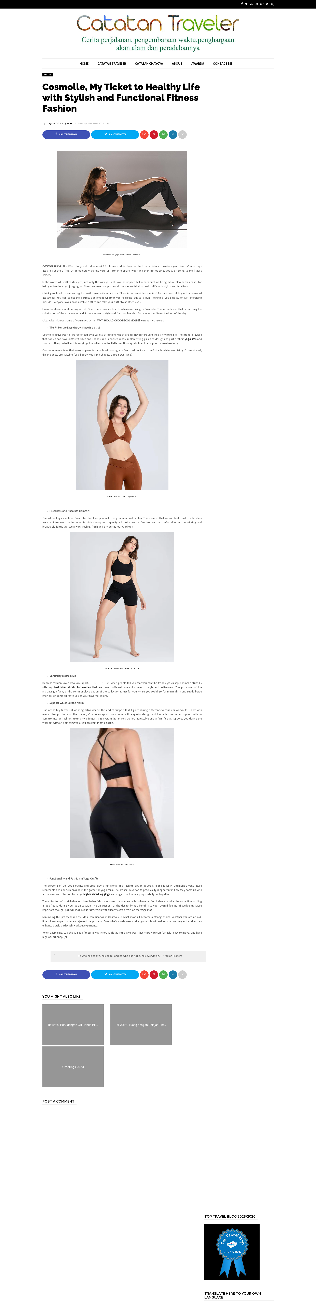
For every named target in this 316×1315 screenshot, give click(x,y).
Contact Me (222, 63)
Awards (197, 63)
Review (48, 75)
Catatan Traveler (111, 63)
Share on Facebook (66, 134)
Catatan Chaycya (149, 63)
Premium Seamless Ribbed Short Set (122, 668)
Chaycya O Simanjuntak (59, 123)
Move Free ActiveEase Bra (122, 865)
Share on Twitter (115, 134)
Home (84, 63)
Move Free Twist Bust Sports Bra (122, 496)
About (177, 63)
